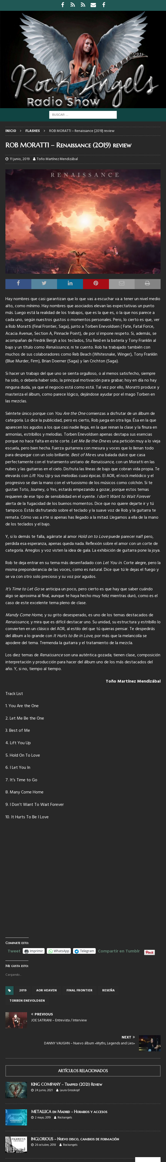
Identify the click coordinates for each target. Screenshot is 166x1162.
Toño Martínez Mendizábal (57, 159)
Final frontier (79, 990)
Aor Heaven (46, 990)
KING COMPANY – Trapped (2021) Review (66, 1084)
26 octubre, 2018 (45, 1145)
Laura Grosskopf (69, 1090)
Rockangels (65, 1117)
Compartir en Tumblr (119, 950)
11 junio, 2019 (19, 159)
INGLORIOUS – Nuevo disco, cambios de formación (75, 1139)
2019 (22, 990)
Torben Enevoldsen (27, 1001)
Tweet (14, 950)
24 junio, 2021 (44, 1090)
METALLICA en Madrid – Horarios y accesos (69, 1111)
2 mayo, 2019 (43, 1117)
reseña (108, 990)
